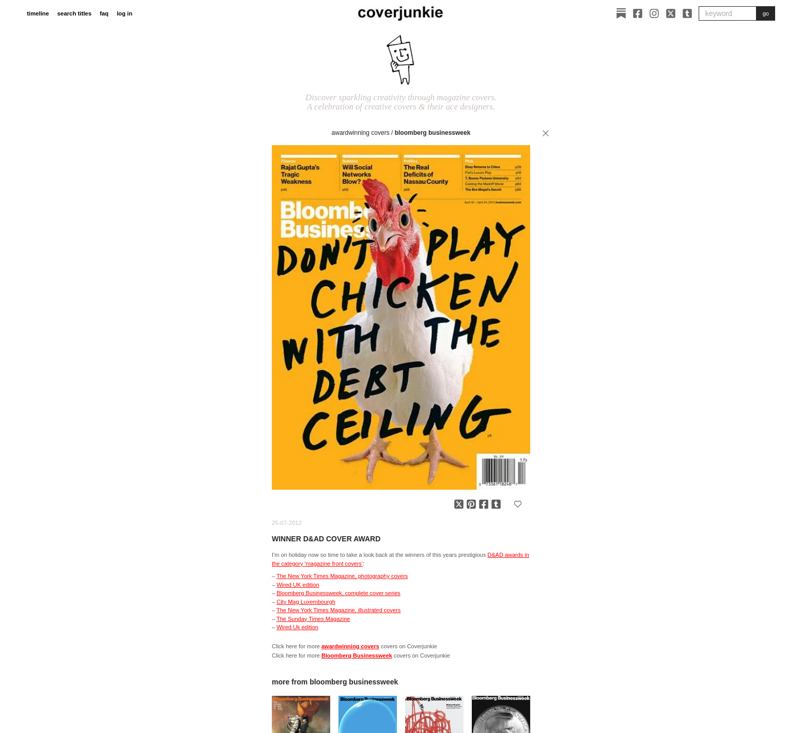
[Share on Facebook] (484, 504)
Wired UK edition (297, 585)
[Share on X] (459, 504)
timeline (38, 13)
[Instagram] (654, 13)
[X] (671, 13)
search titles (74, 13)
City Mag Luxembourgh (305, 602)
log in (124, 13)
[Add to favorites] (517, 504)
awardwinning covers (361, 132)
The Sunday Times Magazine (313, 619)
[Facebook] (638, 13)
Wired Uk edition (297, 627)
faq (104, 13)
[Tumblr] (687, 13)
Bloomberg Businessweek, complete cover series (338, 593)
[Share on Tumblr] (496, 504)
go (766, 13)
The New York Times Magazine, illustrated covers (338, 610)
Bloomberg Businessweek (433, 132)
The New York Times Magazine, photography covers (342, 576)
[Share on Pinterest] (471, 504)
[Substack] (621, 13)
